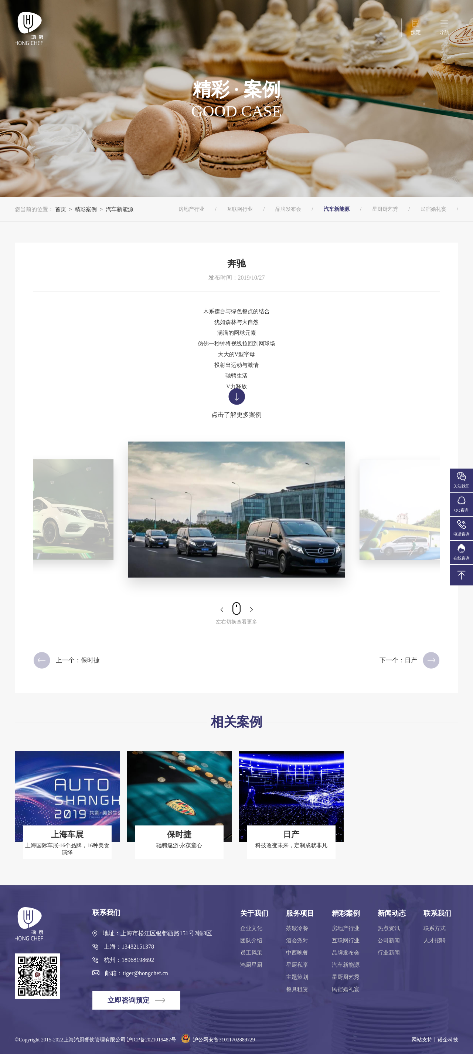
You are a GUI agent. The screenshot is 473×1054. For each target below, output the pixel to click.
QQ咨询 (461, 504)
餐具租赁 (297, 989)
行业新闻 (389, 953)
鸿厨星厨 (251, 965)
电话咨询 (461, 528)
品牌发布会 (288, 209)
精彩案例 (86, 209)
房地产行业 (191, 209)
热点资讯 (389, 928)
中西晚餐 (297, 953)
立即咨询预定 (136, 1000)
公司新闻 (389, 940)
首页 (60, 209)
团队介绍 (251, 940)
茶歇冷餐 (297, 928)
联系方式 (434, 928)
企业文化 (251, 928)
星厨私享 (297, 965)
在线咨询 (461, 552)
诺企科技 (448, 1040)
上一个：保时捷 (66, 660)
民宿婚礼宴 (433, 209)
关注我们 (461, 480)
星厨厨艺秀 (385, 209)
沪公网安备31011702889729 (216, 1040)
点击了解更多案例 (236, 403)
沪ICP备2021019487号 (151, 1040)
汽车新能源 (119, 209)
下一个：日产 (410, 660)
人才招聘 (434, 940)
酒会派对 (297, 940)
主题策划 (297, 977)
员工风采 (251, 953)
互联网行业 (240, 209)
